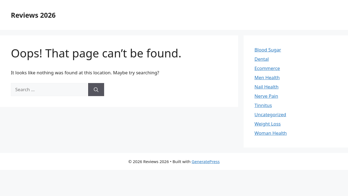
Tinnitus (263, 105)
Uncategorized (270, 114)
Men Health (267, 77)
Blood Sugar (267, 50)
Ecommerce (267, 68)
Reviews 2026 (33, 15)
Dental (261, 59)
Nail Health (266, 87)
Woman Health (270, 133)
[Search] (96, 89)
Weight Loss (267, 124)
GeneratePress (206, 161)
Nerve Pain (266, 96)
